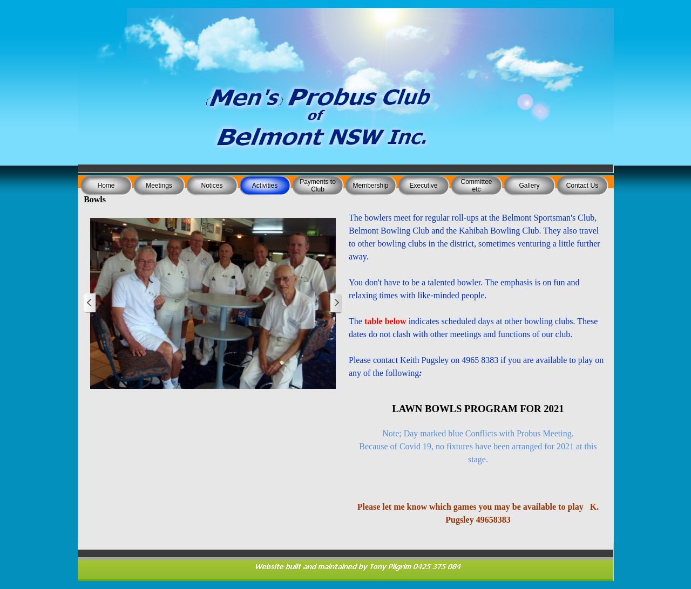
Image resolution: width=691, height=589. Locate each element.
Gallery (529, 185)
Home (105, 185)
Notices (211, 185)
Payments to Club (318, 185)
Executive (423, 185)
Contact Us (582, 185)
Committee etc (476, 185)
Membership (370, 185)
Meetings (159, 185)
